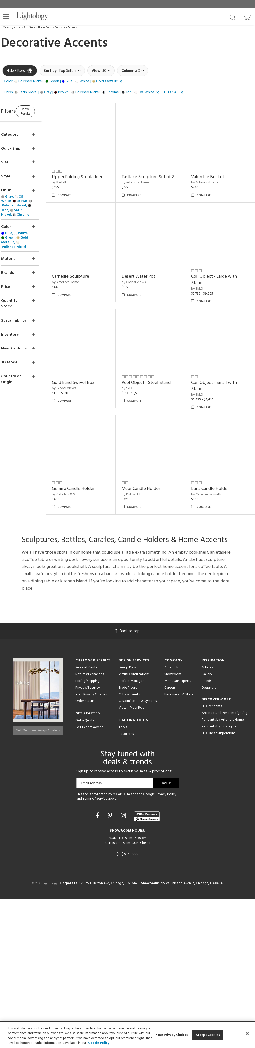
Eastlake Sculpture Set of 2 (158, 174)
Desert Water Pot (88, 357)
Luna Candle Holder (153, 637)
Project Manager (131, 829)
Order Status (84, 849)
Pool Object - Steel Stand (222, 450)
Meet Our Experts (177, 829)
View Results (44, 110)
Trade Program (129, 836)
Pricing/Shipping (87, 829)
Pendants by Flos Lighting (221, 875)
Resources (126, 882)
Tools (123, 875)
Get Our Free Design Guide (38, 877)
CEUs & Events (129, 843)
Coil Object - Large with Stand (157, 360)
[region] (127, 1034)
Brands (206, 829)
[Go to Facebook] (98, 965)
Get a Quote (85, 869)
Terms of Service (95, 947)
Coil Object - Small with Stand (94, 547)
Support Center (87, 816)
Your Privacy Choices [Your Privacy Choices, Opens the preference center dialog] (172, 1035)
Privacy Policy (166, 942)
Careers (169, 836)
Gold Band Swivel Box (219, 357)
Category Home (11, 27)
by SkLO (140, 369)
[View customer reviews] (147, 965)
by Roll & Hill (207, 549)
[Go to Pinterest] (110, 965)
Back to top (127, 779)
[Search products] (233, 17)
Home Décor (45, 27)
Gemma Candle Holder (155, 543)
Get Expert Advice (89, 875)
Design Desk (127, 816)
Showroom (172, 822)
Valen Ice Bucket (214, 170)
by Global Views (83, 363)
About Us (171, 816)
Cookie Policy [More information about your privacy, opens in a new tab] (98, 1043)
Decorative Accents (66, 27)
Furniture (29, 27)
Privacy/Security (87, 836)
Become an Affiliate (179, 843)
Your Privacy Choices (91, 843)
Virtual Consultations (134, 822)
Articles (207, 816)
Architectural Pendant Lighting (224, 861)
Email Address (91, 931)
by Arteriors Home (148, 183)
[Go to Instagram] (124, 965)
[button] (6, 16)
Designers (209, 836)
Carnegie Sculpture (216, 263)
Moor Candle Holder (217, 543)
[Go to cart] (247, 16)
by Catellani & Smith (149, 549)
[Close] (247, 1033)
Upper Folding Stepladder (96, 170)
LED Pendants (212, 854)
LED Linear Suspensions (218, 881)
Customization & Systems (138, 849)
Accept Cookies (208, 1035)
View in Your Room (133, 856)
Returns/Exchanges (89, 822)
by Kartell (78, 176)
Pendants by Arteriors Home (223, 868)
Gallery (207, 822)
